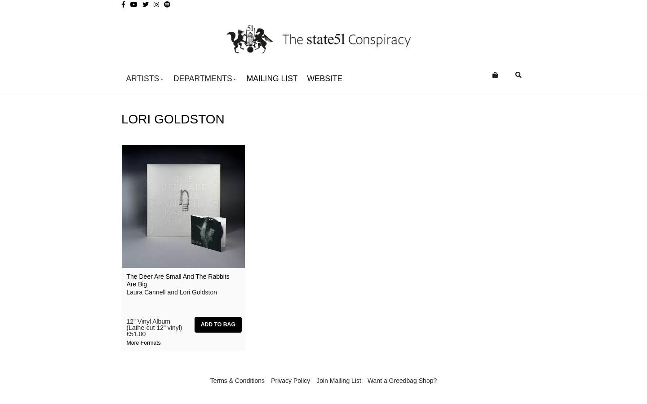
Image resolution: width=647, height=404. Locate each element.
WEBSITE (325, 78)
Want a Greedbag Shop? (402, 380)
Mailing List (272, 78)
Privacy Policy (290, 380)
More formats (144, 343)
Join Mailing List (338, 380)
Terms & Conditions (237, 380)
